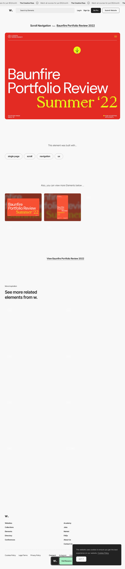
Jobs (65, 527)
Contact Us (68, 544)
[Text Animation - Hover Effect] (62, 237)
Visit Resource (66, 561)
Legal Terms (23, 555)
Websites (8, 523)
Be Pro (95, 10)
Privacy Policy (36, 555)
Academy (67, 523)
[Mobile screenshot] (62, 207)
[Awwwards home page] (55, 561)
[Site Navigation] (92, 373)
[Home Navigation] (33, 419)
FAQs (66, 536)
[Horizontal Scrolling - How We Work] (92, 419)
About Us (67, 540)
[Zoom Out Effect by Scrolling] (33, 464)
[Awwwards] (11, 10)
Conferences (10, 540)
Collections (9, 527)
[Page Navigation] (92, 327)
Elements (8, 531)
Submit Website (111, 10)
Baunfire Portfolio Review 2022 (76, 25)
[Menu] (101, 207)
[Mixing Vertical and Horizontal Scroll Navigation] (33, 372)
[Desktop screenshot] (23, 207)
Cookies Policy (10, 555)
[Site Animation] (23, 237)
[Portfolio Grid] (92, 465)
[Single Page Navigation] (33, 327)
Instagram (63, 555)
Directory (8, 536)
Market (66, 531)
